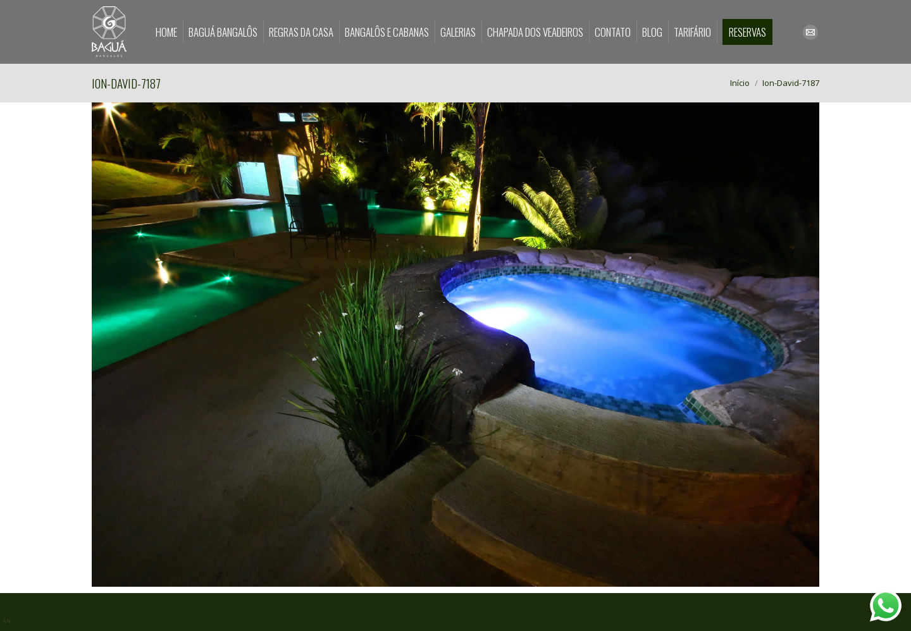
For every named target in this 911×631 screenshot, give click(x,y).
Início (740, 83)
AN (7, 621)
